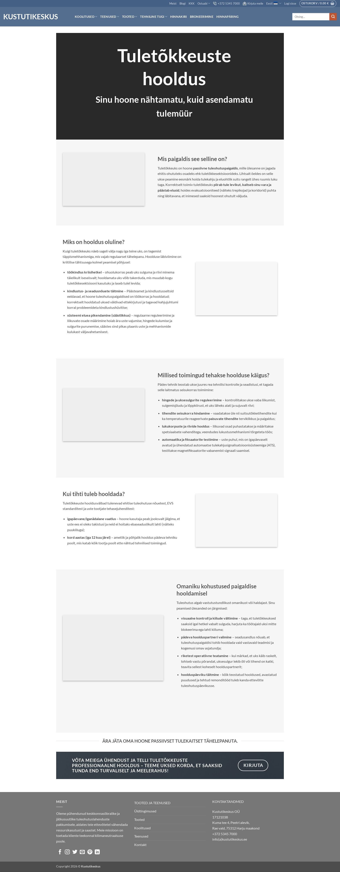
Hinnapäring (227, 16)
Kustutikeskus (30, 16)
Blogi (183, 3)
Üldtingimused (145, 811)
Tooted (129, 17)
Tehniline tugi (153, 17)
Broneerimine (201, 16)
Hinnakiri (178, 16)
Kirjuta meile (253, 3)
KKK (192, 3)
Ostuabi (204, 3)
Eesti (273, 3)
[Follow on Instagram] (67, 852)
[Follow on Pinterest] (89, 852)
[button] (290, 3)
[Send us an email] (82, 852)
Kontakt (140, 845)
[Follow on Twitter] (74, 852)
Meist (173, 3)
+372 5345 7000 (226, 3)
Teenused (109, 17)
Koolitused (86, 17)
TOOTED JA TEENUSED (152, 803)
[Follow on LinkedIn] (97, 852)
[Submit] (333, 16)
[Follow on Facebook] (59, 852)
